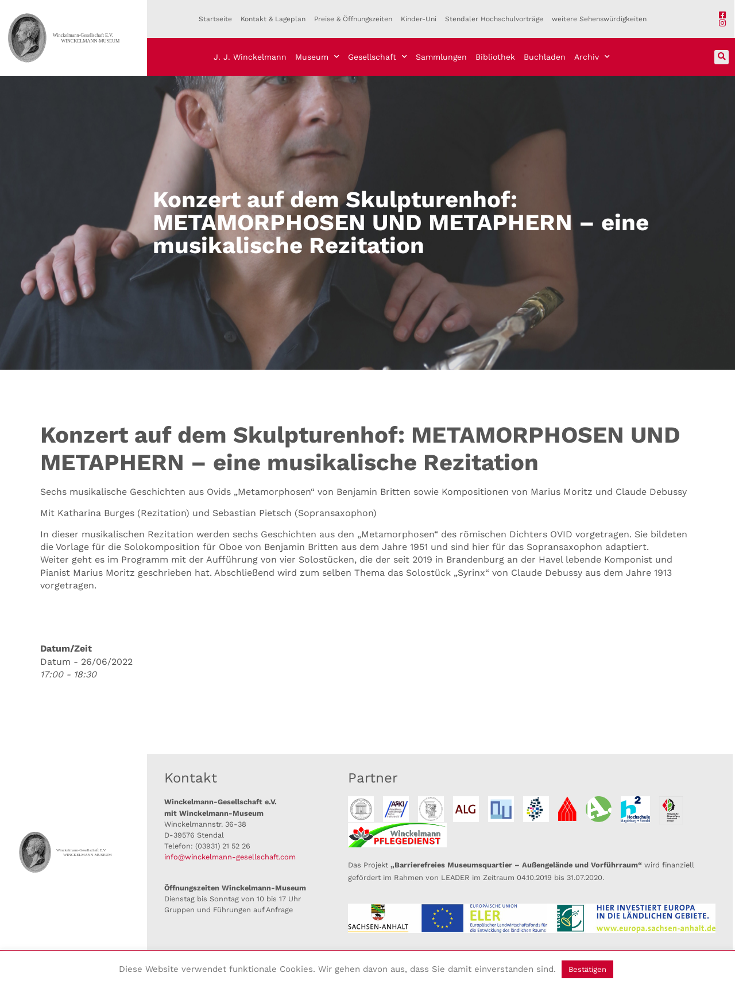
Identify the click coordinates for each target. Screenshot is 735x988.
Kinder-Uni (418, 19)
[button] (721, 57)
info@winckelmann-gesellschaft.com (230, 857)
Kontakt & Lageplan (273, 19)
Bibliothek (495, 56)
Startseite (215, 19)
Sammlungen (441, 56)
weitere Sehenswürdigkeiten (599, 19)
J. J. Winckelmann (250, 56)
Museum (317, 56)
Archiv (592, 56)
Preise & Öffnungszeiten (353, 19)
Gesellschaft (377, 56)
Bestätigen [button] (587, 969)
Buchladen (545, 56)
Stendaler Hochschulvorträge (494, 19)
